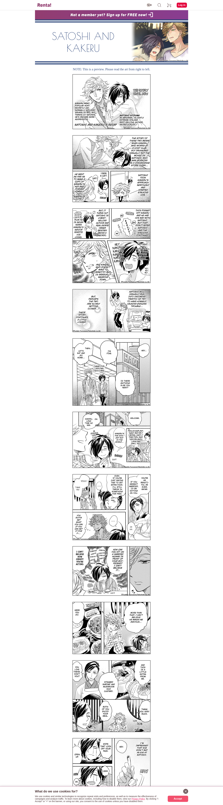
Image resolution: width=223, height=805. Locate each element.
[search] (159, 5)
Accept (178, 798)
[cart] (169, 5)
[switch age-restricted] (149, 5)
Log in (182, 5)
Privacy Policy (138, 799)
